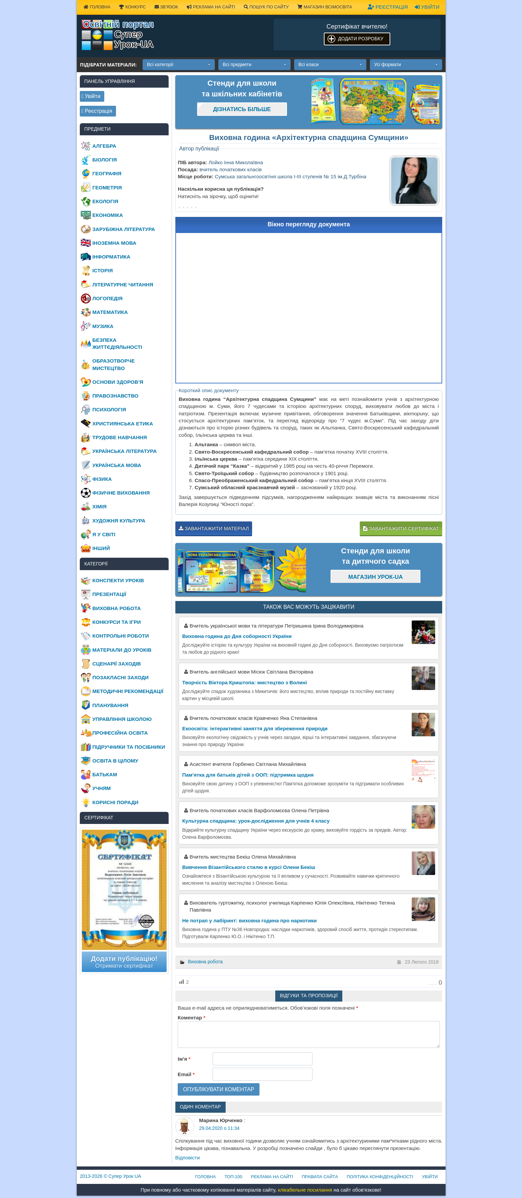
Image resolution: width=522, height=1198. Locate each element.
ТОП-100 (233, 1176)
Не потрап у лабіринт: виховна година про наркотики (249, 920)
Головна (96, 6)
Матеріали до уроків (122, 650)
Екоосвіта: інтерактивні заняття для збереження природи (255, 728)
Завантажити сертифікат (401, 528)
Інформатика (111, 257)
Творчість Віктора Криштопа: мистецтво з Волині (244, 682)
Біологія (105, 160)
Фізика (102, 479)
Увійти (427, 7)
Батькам (105, 774)
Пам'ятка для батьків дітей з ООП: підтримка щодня (248, 775)
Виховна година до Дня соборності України (237, 636)
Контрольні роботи (121, 636)
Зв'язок (166, 6)
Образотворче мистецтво (114, 364)
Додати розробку (360, 38)
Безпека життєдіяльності (117, 343)
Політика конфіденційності (380, 1176)
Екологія (105, 201)
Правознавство (115, 396)
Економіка (108, 215)
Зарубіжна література (124, 229)
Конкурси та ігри (117, 622)
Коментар (191, 1017)
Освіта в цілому (115, 761)
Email (186, 1074)
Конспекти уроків (118, 580)
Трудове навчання (120, 437)
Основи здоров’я (118, 382)
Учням (102, 788)
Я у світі (104, 534)
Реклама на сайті (211, 6)
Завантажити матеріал (214, 528)
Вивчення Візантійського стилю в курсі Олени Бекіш (248, 867)
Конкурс (132, 6)
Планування (110, 705)
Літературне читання (123, 284)
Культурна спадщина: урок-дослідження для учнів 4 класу (256, 821)
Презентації (109, 594)
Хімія (100, 506)
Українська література (125, 451)
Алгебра (104, 146)
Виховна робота (205, 961)
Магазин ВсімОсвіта (324, 6)
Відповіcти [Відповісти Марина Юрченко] (187, 1157)
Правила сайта (320, 1176)
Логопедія (108, 298)
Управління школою (122, 719)
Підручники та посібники (129, 747)
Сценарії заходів (117, 663)
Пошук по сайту (266, 6)
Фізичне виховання (121, 493)
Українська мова (117, 465)
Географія (107, 173)
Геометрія (107, 187)
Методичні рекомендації (128, 691)
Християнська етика (123, 423)
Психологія (109, 409)
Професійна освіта (120, 733)
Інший (101, 548)
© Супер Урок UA (110, 1176)
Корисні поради (115, 802)
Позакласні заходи (121, 677)
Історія (103, 270)
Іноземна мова (114, 243)
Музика (103, 326)
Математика (110, 312)
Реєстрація (388, 7)
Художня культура (119, 520)
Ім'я (184, 1059)
